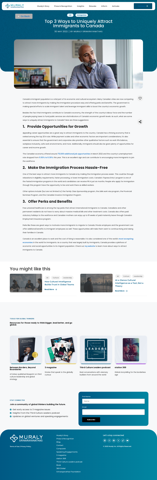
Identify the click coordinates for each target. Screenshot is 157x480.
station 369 (120, 367)
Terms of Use (14, 446)
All (70, 15)
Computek (61, 449)
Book (58, 465)
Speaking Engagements (67, 452)
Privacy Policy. (25, 446)
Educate (92, 6)
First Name (86, 396)
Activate (115, 6)
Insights (80, 6)
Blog (58, 442)
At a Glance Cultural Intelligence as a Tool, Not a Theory (129, 283)
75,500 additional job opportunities (74, 154)
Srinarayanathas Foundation (68, 472)
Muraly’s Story (43, 6)
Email (84, 407)
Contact (59, 445)
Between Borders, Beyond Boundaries (23, 368)
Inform (104, 6)
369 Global (60, 468)
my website (90, 246)
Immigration (81, 15)
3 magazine (51, 367)
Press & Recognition (63, 6)
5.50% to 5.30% (46, 157)
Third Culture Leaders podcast (95, 367)
